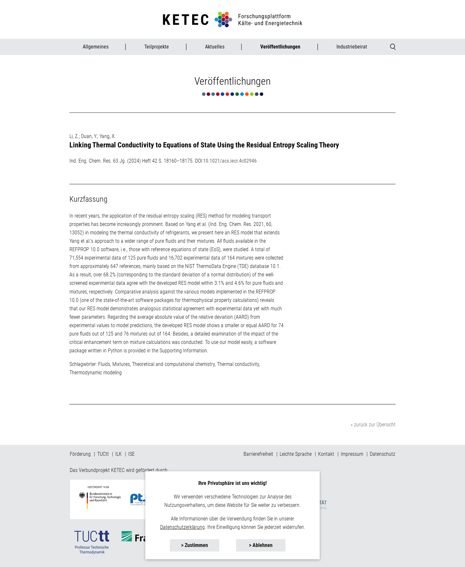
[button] (194, 545)
